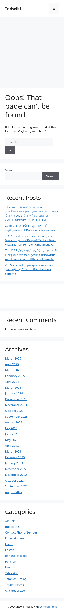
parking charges (16, 556)
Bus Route (12, 527)
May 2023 (11, 440)
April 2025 (12, 364)
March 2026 (13, 358)
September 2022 (16, 486)
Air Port (10, 521)
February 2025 (15, 376)
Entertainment (15, 538)
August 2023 (13, 422)
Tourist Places (14, 585)
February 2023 (15, 457)
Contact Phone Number (21, 532)
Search (9, 170)
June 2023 (12, 434)
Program (11, 567)
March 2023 (13, 451)
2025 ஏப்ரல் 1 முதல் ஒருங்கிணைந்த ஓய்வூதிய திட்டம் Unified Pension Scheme (29, 269)
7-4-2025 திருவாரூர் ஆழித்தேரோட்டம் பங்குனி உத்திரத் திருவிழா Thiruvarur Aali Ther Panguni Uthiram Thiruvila (31, 254)
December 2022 (16, 469)
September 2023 (16, 416)
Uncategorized (15, 591)
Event (9, 544)
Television (11, 573)
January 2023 (14, 463)
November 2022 (16, 475)
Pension (10, 561)
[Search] (10, 150)
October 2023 (14, 411)
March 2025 (13, 370)
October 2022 (14, 480)
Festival (10, 550)
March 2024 (13, 387)
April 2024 (12, 382)
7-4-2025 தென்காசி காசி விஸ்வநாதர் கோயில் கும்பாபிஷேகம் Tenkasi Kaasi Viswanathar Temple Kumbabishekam (30, 240)
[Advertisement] (32, 51)
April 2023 (12, 446)
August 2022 (13, 492)
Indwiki (13, 8)
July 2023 (11, 428)
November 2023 (16, 405)
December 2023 (16, 399)
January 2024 (14, 393)
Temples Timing (16, 579)
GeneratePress (48, 606)
